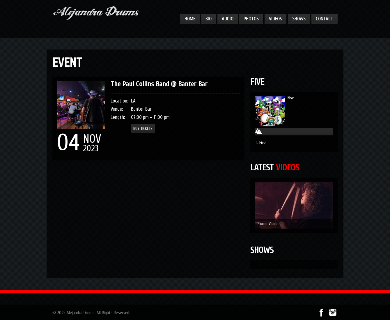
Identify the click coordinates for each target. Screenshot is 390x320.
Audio (227, 19)
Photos (251, 19)
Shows (299, 19)
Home (190, 19)
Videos (275, 19)
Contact (324, 19)
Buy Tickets (143, 128)
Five (291, 97)
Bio (208, 19)
